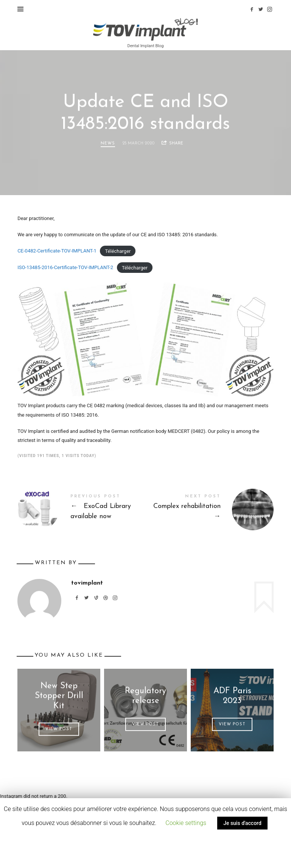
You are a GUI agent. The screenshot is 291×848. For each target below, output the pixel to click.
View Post (58, 729)
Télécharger (118, 251)
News (108, 144)
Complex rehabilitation (210, 509)
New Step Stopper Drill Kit (59, 696)
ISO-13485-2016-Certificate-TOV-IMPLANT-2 (65, 267)
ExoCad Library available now (81, 509)
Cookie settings (185, 822)
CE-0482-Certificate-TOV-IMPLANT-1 (56, 251)
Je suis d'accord (242, 823)
